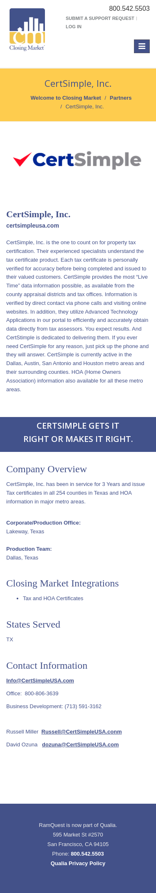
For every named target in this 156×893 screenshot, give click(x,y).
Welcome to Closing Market (65, 98)
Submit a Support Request (100, 18)
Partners (121, 98)
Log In (74, 26)
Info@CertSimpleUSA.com (40, 680)
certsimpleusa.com (32, 225)
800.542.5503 (87, 854)
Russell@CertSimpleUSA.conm (82, 732)
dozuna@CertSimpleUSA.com (80, 744)
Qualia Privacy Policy (78, 863)
